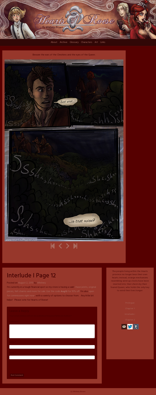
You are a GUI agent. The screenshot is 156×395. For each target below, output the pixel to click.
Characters (86, 42)
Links (102, 42)
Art (96, 42)
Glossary (74, 42)
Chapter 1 (130, 308)
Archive (63, 42)
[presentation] (32, 368)
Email (11, 352)
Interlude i (130, 314)
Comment (13, 321)
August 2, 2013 (25, 283)
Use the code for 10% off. (63, 291)
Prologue (130, 303)
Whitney (41, 283)
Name (12, 342)
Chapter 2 (130, 320)
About (54, 42)
